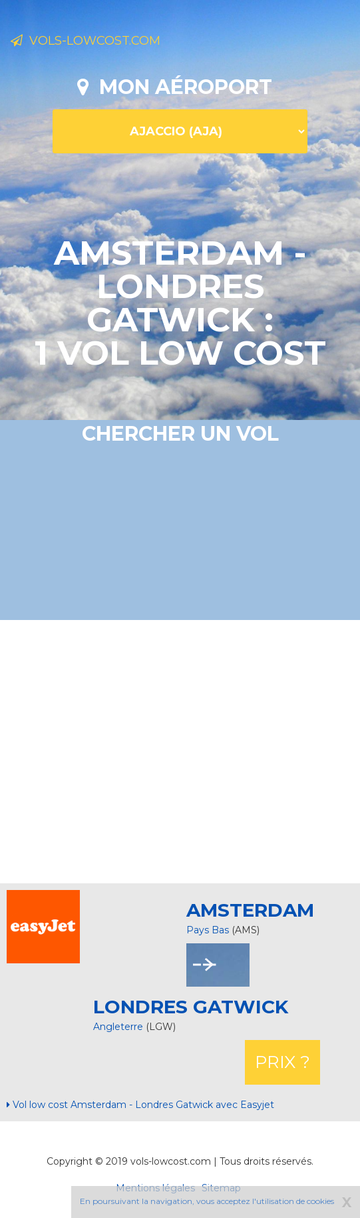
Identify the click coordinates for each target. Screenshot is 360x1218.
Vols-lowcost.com (85, 40)
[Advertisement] (185, 750)
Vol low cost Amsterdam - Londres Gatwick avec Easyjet (140, 1105)
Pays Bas (207, 930)
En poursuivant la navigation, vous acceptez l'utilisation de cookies (207, 1201)
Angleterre (119, 1027)
